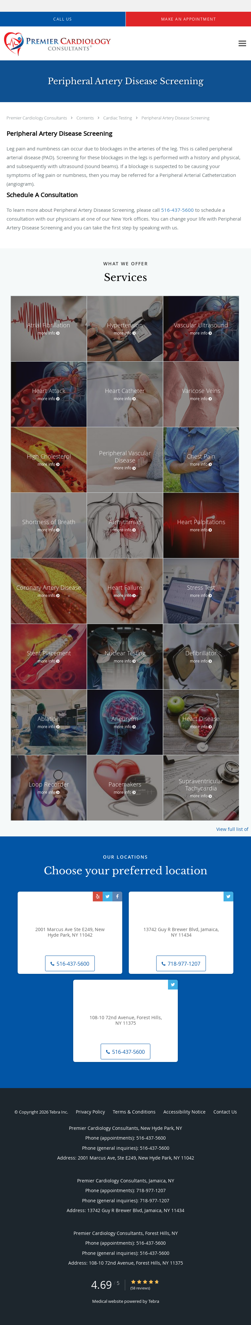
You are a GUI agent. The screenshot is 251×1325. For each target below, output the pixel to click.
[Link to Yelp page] (98, 896)
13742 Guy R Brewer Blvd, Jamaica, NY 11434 (181, 932)
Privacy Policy (90, 1112)
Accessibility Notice (184, 1112)
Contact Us (225, 1112)
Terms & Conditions (134, 1112)
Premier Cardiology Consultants (37, 118)
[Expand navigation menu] (242, 44)
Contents (85, 118)
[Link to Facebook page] (117, 896)
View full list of (232, 829)
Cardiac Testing (118, 118)
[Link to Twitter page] (107, 896)
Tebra (153, 1301)
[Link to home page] (77, 43)
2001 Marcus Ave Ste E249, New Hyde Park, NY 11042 (70, 932)
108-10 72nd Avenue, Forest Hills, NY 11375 (126, 1020)
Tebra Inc (58, 1112)
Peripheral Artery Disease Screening (175, 118)
